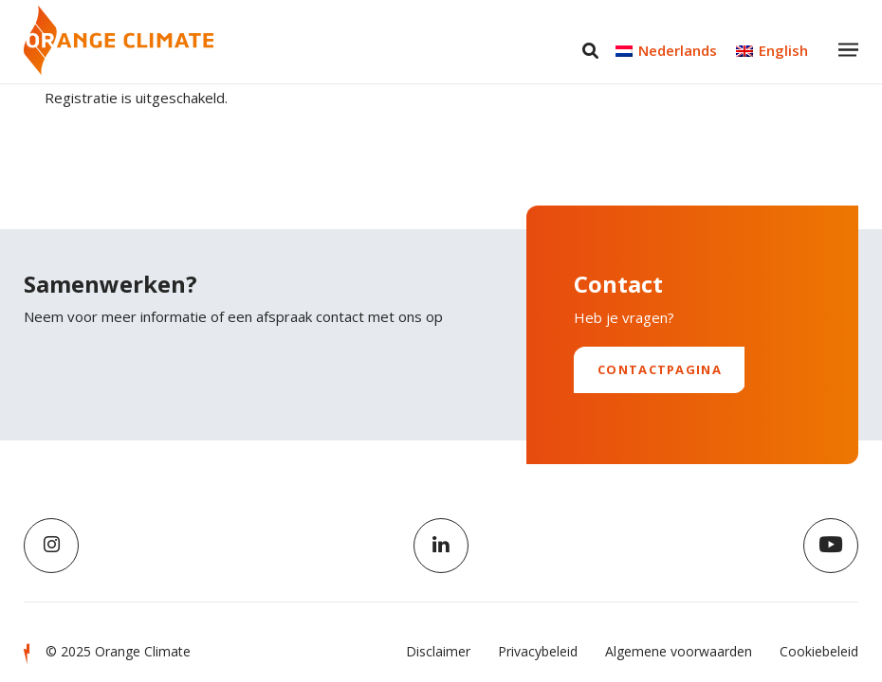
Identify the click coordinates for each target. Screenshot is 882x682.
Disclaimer (438, 651)
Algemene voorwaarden (678, 651)
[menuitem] (666, 50)
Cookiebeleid (819, 651)
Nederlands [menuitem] (677, 50)
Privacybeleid (538, 651)
